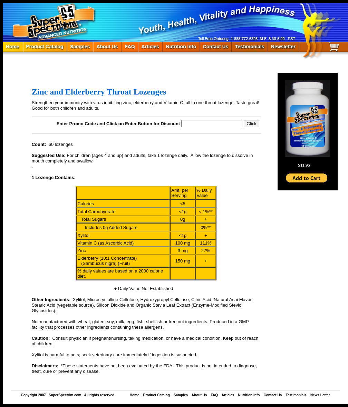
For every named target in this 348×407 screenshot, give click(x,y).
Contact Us (272, 395)
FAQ (214, 395)
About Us (199, 395)
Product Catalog (156, 395)
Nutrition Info (249, 395)
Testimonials (296, 395)
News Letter (320, 395)
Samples (181, 395)
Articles (228, 395)
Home (134, 395)
